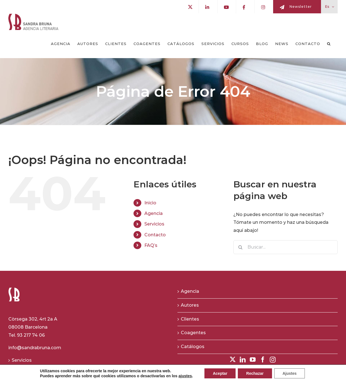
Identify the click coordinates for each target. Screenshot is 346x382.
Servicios (154, 224)
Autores (190, 305)
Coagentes (193, 332)
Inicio (150, 202)
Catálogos (192, 346)
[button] (329, 44)
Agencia (153, 213)
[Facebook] (263, 360)
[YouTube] (253, 360)
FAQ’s (150, 245)
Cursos (20, 373)
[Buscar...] (285, 247)
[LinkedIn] (243, 360)
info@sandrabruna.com (34, 347)
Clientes (190, 319)
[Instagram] (273, 360)
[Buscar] (240, 247)
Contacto (155, 234)
